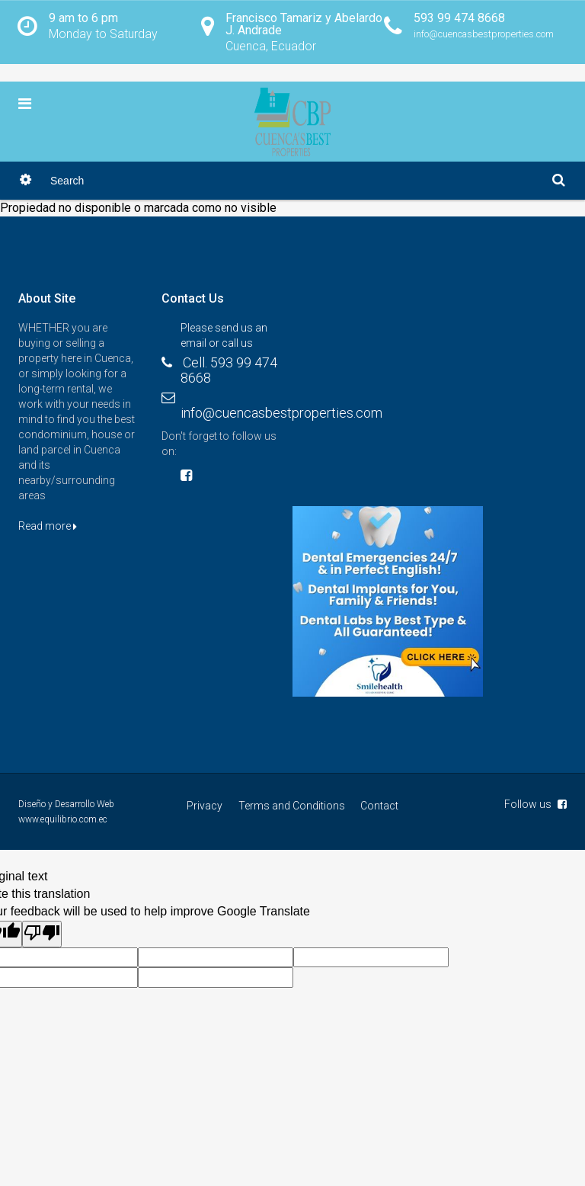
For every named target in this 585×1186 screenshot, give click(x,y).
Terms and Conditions (291, 806)
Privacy (205, 806)
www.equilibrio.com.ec (62, 820)
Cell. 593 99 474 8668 (229, 370)
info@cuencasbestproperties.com (281, 413)
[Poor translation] (42, 934)
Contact (379, 806)
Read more (47, 527)
